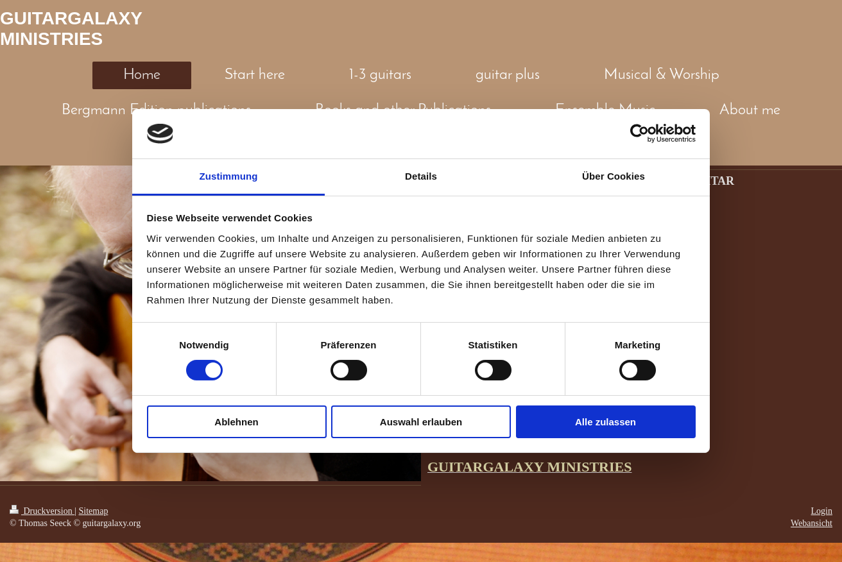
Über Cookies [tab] (613, 176)
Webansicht (811, 523)
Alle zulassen (605, 421)
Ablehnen (236, 421)
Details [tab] (421, 176)
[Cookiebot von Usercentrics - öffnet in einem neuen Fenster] (639, 133)
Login (821, 511)
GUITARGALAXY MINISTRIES (71, 28)
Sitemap (93, 511)
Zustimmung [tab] (229, 176)
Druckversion (42, 511)
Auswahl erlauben (421, 421)
